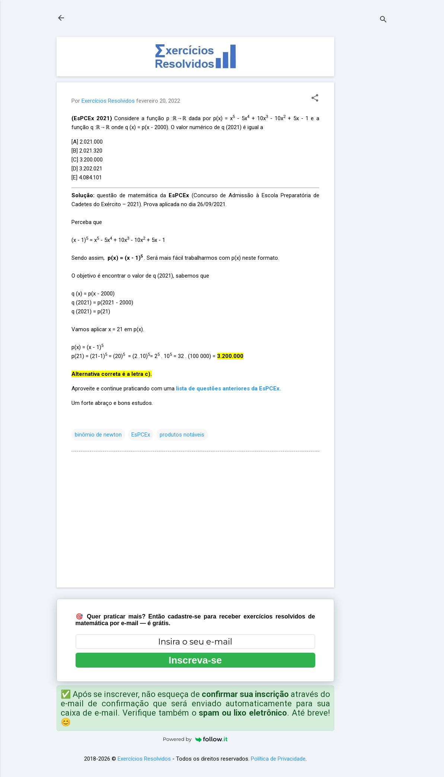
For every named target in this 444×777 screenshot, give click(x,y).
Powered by (195, 739)
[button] (314, 98)
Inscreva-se (195, 660)
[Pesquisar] (383, 20)
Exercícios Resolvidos (144, 758)
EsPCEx (140, 434)
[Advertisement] (364, 148)
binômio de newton (98, 434)
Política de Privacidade (278, 758)
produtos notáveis (182, 434)
